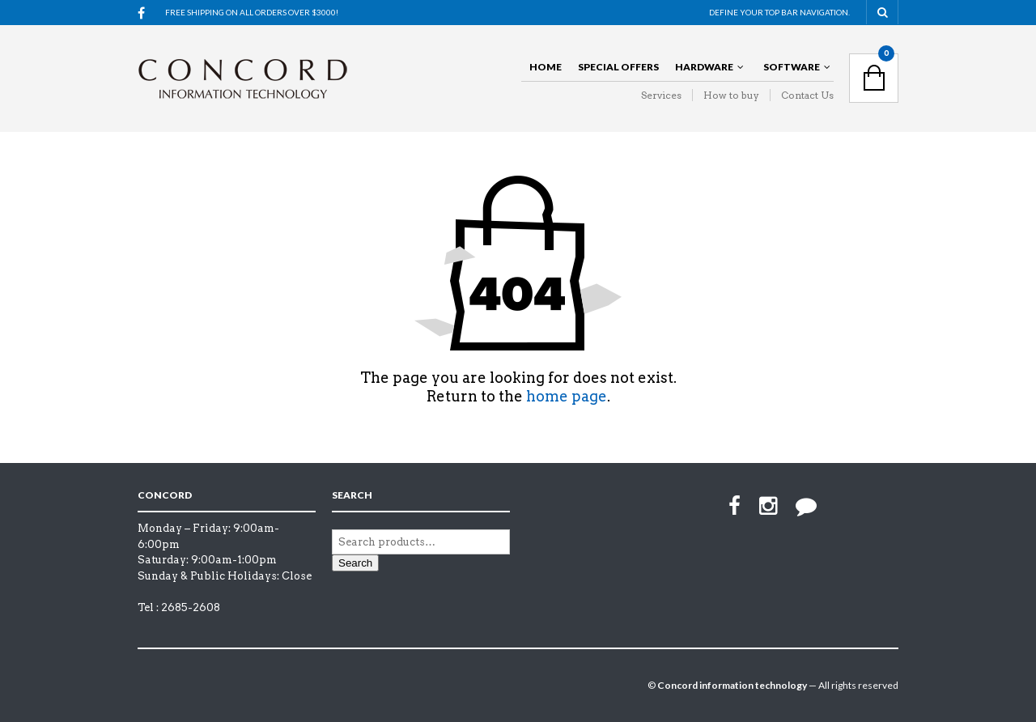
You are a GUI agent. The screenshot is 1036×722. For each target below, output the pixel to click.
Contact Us (807, 95)
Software (791, 67)
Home (545, 67)
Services (661, 95)
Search (355, 563)
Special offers (618, 67)
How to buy (731, 95)
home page (566, 396)
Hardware (704, 67)
